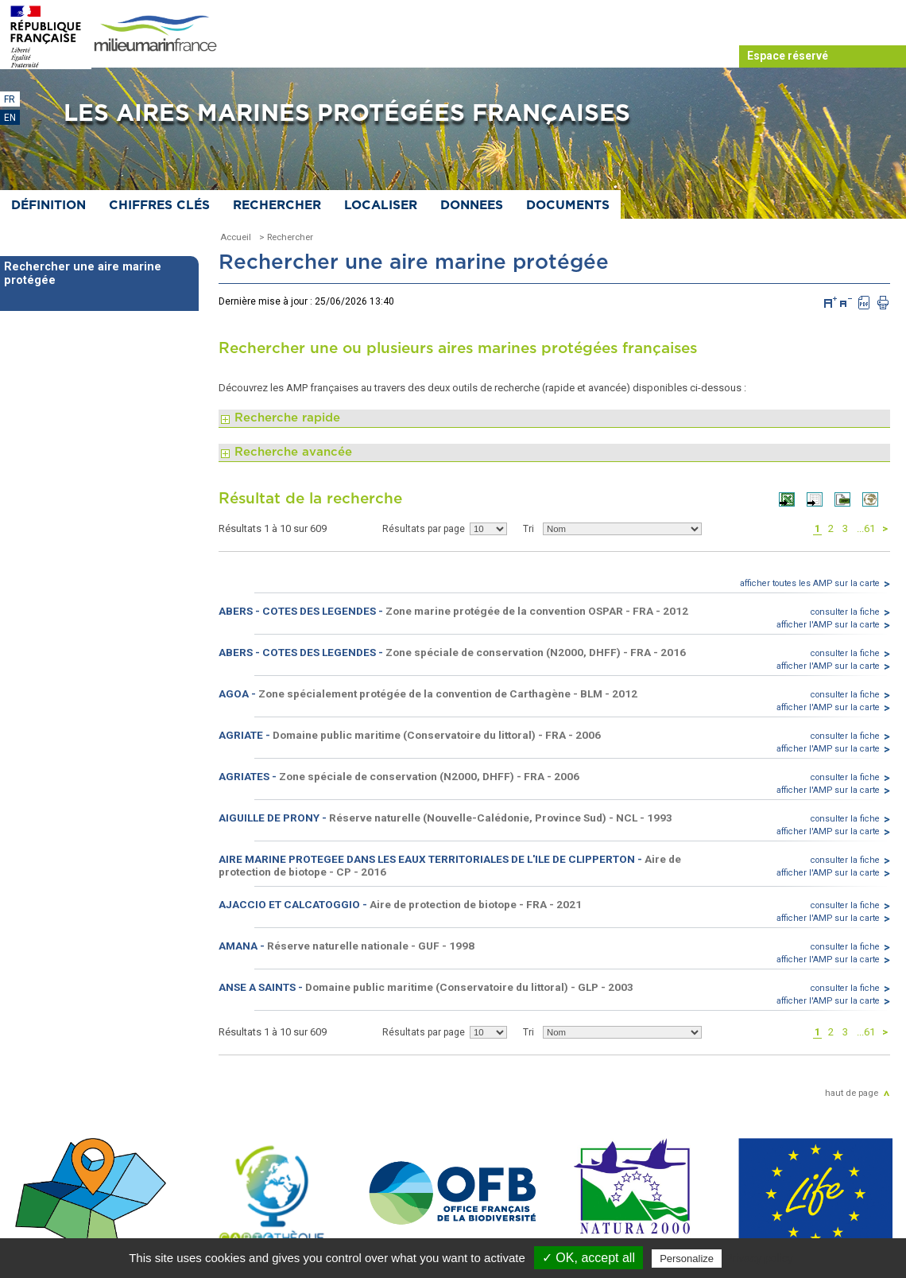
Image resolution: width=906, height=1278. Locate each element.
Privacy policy (759, 1258)
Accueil (235, 237)
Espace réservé (787, 55)
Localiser (380, 206)
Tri (528, 528)
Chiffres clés (159, 206)
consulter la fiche (845, 612)
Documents (568, 206)
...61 (866, 528)
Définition (48, 206)
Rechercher (277, 206)
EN (10, 117)
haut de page (851, 1092)
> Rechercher (286, 237)
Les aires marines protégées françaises (347, 114)
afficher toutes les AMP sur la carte (810, 583)
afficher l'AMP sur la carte (828, 625)
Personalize (687, 1258)
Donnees (471, 206)
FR (9, 99)
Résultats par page (423, 528)
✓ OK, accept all (588, 1257)
